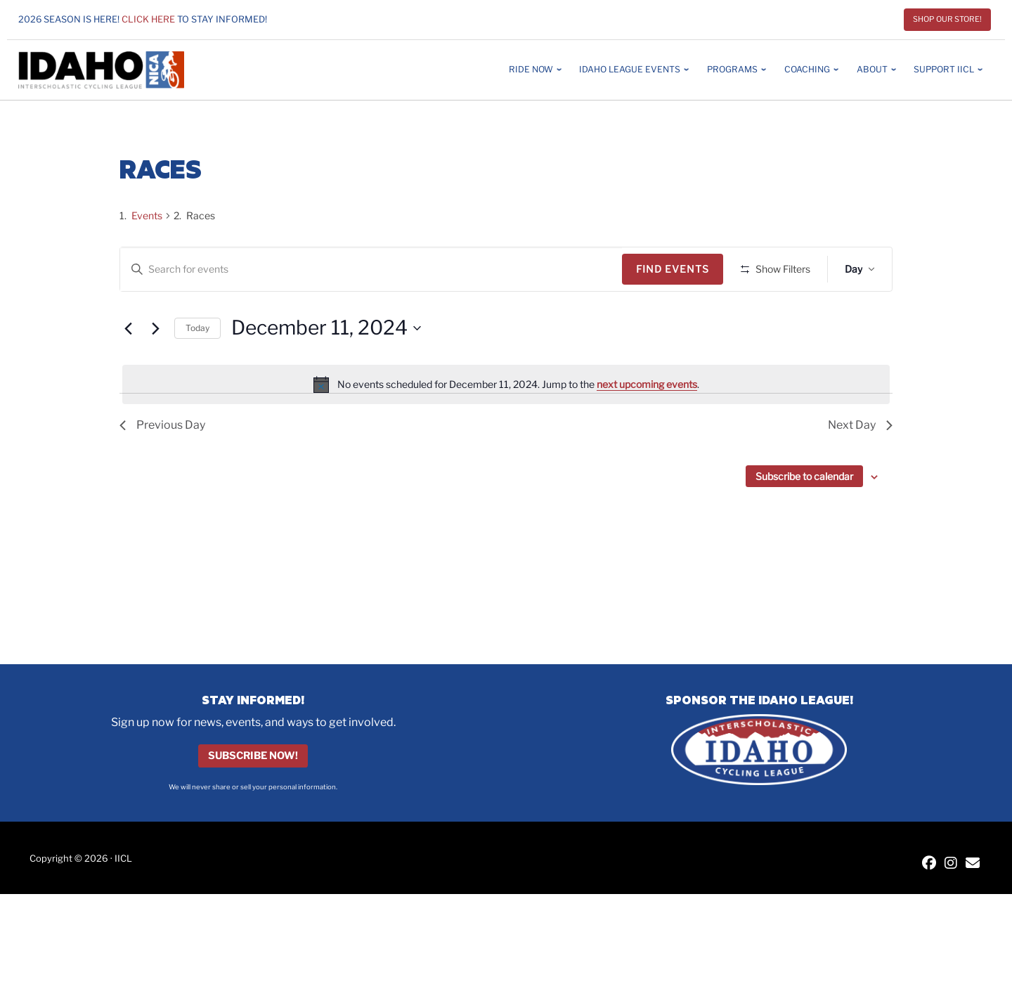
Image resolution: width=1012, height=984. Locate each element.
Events (146, 215)
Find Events (677, 269)
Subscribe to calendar (804, 518)
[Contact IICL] (973, 864)
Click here (148, 19)
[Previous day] (127, 369)
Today (197, 368)
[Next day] (155, 369)
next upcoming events (647, 425)
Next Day (860, 466)
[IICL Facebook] (929, 864)
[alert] (506, 426)
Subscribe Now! (253, 756)
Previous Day (162, 466)
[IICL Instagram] (951, 864)
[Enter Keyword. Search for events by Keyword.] (373, 269)
